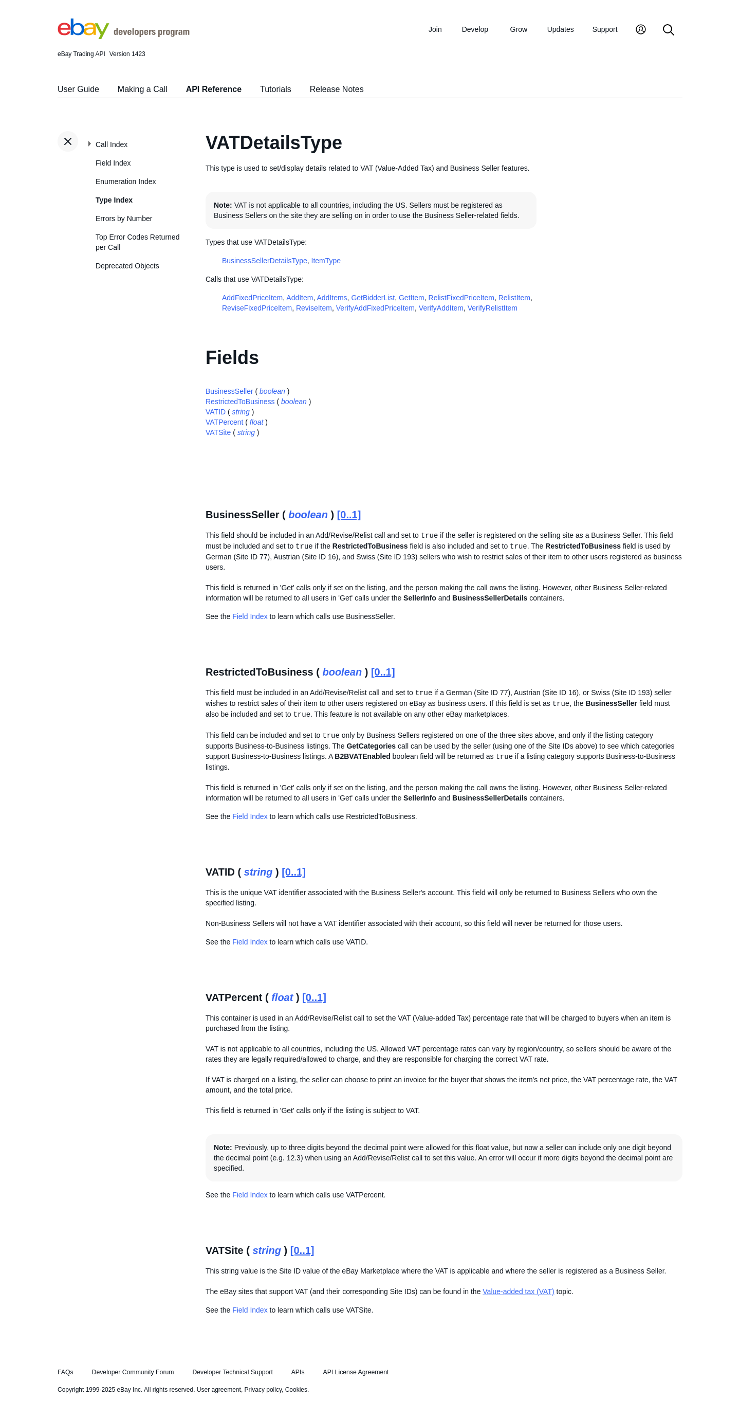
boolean (272, 391)
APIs (298, 1372)
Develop (475, 29)
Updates (560, 29)
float (256, 422)
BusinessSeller (229, 391)
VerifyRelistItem (492, 308)
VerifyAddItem (441, 308)
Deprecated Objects (127, 266)
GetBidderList (373, 298)
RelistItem (514, 298)
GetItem (411, 298)
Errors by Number (124, 218)
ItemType (326, 261)
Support (605, 29)
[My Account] (641, 30)
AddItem (299, 298)
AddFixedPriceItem (252, 298)
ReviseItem (314, 308)
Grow (518, 29)
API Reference (214, 89)
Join (435, 29)
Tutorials (275, 89)
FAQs (65, 1372)
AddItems (332, 298)
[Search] (668, 30)
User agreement (219, 1389)
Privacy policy (263, 1389)
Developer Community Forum (133, 1372)
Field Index (113, 163)
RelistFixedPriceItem (461, 298)
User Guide (78, 89)
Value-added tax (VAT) (518, 1291)
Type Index (114, 200)
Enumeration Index (126, 181)
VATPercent (224, 422)
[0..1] (349, 514)
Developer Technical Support (232, 1372)
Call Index (111, 144)
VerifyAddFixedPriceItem (375, 308)
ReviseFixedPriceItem (257, 308)
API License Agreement (355, 1372)
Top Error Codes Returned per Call (137, 242)
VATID (216, 412)
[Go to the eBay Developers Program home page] (124, 36)
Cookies (296, 1389)
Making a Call (143, 89)
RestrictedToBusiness (240, 401)
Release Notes (337, 89)
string (241, 412)
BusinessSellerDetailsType (264, 261)
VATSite (218, 432)
